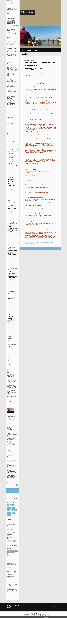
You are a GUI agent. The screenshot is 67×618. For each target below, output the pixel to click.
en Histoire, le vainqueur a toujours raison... (11, 35)
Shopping (9, 336)
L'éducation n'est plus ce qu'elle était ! (12, 226)
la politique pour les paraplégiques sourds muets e (12, 254)
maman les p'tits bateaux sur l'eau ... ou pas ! (12, 298)
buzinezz (12, 510)
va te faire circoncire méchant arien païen (11, 356)
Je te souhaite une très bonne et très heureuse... (12, 56)
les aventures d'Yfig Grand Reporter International (12, 277)
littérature (9, 512)
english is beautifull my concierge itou (11, 189)
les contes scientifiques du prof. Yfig (12, 283)
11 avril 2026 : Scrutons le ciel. (12, 383)
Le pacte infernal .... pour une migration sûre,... (12, 89)
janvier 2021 (9, 115)
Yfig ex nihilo (27, 12)
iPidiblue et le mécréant (12, 86)
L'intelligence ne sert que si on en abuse (12, 231)
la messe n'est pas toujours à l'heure (12, 236)
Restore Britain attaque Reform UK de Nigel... (11, 399)
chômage (51, 242)
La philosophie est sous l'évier (11, 248)
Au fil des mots (9, 548)
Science (9, 334)
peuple (49, 242)
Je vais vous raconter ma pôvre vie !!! (12, 212)
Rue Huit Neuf (9, 553)
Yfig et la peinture (10, 529)
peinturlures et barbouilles (11, 564)
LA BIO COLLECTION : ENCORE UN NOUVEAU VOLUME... (11, 386)
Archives (29, 50)
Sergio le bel (9, 522)
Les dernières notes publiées (33, 614)
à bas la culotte (10, 161)
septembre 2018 (10, 123)
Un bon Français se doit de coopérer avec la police (12, 352)
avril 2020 (9, 118)
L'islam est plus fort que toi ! (12, 233)
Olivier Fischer (9, 537)
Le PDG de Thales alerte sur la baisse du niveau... (12, 375)
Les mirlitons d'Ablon (11, 288)
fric (8, 505)
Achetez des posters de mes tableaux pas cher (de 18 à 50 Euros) (12, 590)
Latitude (14, 396)
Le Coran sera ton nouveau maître (12, 269)
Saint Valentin (10, 329)
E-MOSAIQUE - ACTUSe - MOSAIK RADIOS (11, 392)
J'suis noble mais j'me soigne (11, 206)
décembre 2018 (10, 121)
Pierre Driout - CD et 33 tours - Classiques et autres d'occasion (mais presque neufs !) (12, 551)
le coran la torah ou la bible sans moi (12, 266)
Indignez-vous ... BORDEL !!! (12, 203)
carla (16, 510)
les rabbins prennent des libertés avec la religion (12, 291)
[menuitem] (23, 50)
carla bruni (12, 505)
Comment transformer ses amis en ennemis (12, 177)
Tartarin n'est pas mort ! (12, 344)
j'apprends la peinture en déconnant (12, 217)
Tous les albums (15, 25)
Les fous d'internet (11, 285)
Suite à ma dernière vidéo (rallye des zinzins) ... (11, 421)
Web (8, 360)
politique (9, 507)
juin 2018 (8, 126)
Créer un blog (31, 613)
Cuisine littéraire (10, 181)
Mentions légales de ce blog (27, 615)
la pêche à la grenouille (11, 245)
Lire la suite (14, 3)
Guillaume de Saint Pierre (11, 538)
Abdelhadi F (9, 535)
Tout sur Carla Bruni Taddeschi (11, 349)
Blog (8, 167)
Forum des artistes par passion (12, 545)
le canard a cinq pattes (11, 262)
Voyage (9, 358)
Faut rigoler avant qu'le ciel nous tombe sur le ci (12, 192)
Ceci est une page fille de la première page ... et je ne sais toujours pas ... (12, 140)
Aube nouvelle (9, 396)
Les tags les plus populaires (40, 614)
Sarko (13, 512)
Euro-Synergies (14, 378)
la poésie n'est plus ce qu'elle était (12, 251)
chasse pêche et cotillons (12, 171)
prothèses (26, 243)
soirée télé (9, 340)
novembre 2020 (10, 117)
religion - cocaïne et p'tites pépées (12, 324)
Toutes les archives (10, 129)
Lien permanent (28, 242)
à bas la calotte (10, 159)
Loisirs (9, 295)
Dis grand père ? (10, 183)
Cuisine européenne (11, 179)
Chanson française (11, 169)
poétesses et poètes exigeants (12, 556)
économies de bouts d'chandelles (11, 186)
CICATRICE (14, 381)
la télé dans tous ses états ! (12, 260)
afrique (8, 510)
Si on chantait (10, 338)
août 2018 (9, 124)
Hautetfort (35, 613)
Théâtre (9, 346)
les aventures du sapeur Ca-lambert (12, 280)
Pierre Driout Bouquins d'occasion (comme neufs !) (11, 525)
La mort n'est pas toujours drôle (12, 239)
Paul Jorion (9, 578)
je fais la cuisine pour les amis (12, 209)
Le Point (8, 555)
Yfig (8, 33)
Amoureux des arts (10, 546)
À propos (36, 50)
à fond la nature (10, 163)
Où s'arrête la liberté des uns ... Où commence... (11, 445)
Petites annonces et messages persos (11, 319)
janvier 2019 (9, 120)
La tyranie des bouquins (11, 532)
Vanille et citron (9, 534)
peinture (9, 314)
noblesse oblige (10, 307)
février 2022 (9, 114)
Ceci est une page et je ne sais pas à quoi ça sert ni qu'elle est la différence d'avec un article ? (12, 136)
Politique (9, 321)
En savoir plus (46, 617)
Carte (8, 364)
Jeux (8, 214)
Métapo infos (12, 394)
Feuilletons (9, 194)
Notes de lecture (10, 310)
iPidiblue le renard (11, 103)
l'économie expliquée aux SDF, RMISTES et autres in (12, 223)
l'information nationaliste (11, 376)
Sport (9, 342)
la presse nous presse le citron (12, 258)
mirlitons (9, 303)
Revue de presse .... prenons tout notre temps (12, 327)
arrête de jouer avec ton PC (12, 165)
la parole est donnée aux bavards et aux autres (12, 243)
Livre (8, 293)
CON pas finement (11, 451)
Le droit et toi (10, 271)
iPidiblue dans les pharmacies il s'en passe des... (12, 65)
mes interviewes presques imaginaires (12, 301)
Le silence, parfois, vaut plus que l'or (12, 274)
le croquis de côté (11, 384)
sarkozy (13, 507)
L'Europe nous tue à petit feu (12, 228)
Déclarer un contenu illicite (21, 615)
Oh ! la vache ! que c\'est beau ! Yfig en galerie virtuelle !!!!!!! (12, 541)
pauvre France (10, 312)
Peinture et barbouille (11, 316)
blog (48, 615)
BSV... (8, 394)
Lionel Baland (9, 400)
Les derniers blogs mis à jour (26, 614)
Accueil (23, 50)
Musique (9, 305)
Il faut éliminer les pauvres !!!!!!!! (12, 200)
